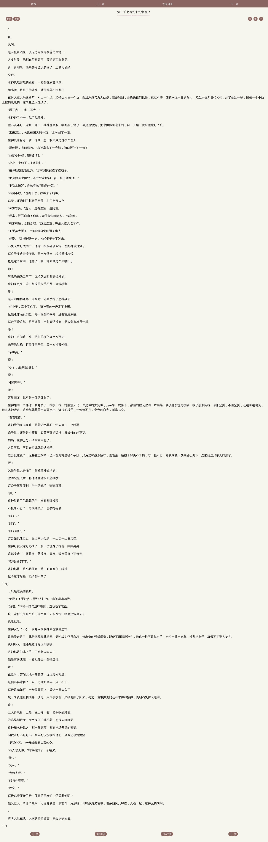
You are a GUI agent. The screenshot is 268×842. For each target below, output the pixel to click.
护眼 (9, 19)
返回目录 (167, 4)
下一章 (234, 4)
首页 (33, 4)
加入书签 (167, 834)
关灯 (17, 19)
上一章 (100, 4)
